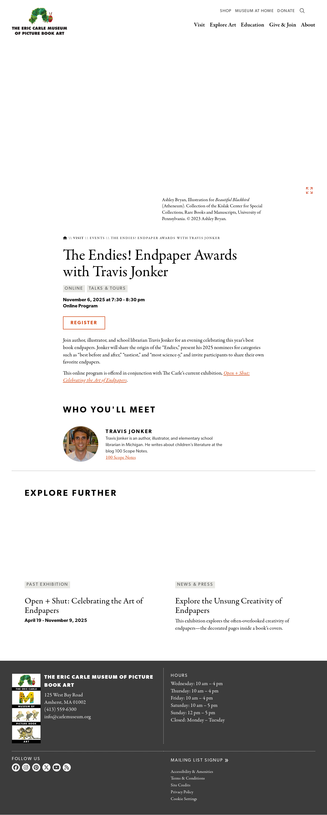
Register (84, 323)
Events (97, 238)
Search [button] (302, 10)
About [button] (308, 25)
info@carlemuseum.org (67, 716)
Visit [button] (199, 25)
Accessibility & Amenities (192, 772)
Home (65, 238)
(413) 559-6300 (60, 709)
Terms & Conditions (188, 778)
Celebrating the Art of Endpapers (84, 605)
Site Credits (180, 785)
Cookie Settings (184, 799)
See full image (309, 190)
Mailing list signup (197, 760)
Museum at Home (254, 11)
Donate (286, 11)
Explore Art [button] (223, 25)
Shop (225, 11)
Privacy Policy (182, 792)
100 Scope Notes (121, 457)
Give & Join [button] (282, 25)
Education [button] (252, 25)
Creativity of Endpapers (228, 605)
